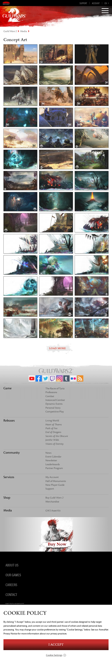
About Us (12, 565)
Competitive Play (54, 411)
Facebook (39, 378)
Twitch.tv (52, 378)
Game (7, 388)
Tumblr (66, 378)
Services (8, 477)
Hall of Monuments (55, 481)
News (48, 452)
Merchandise (52, 501)
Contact (11, 594)
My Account (52, 477)
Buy (54, 497)
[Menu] (105, 11)
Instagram (59, 378)
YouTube (32, 378)
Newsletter (51, 460)
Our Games (13, 575)
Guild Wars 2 (10, 31)
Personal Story (52, 407)
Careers (11, 584)
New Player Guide (54, 484)
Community (11, 452)
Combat (49, 396)
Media (23, 31)
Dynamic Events (53, 403)
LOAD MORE (57, 348)
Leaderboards (52, 464)
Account (96, 3)
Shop (6, 498)
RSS (80, 378)
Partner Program (54, 468)
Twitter (46, 378)
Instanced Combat (55, 400)
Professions (51, 392)
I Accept (56, 645)
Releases (9, 420)
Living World (52, 420)
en (106, 3)
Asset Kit (52, 510)
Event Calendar (53, 456)
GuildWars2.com (14, 14)
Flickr (73, 378)
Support (83, 3)
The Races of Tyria (54, 388)
